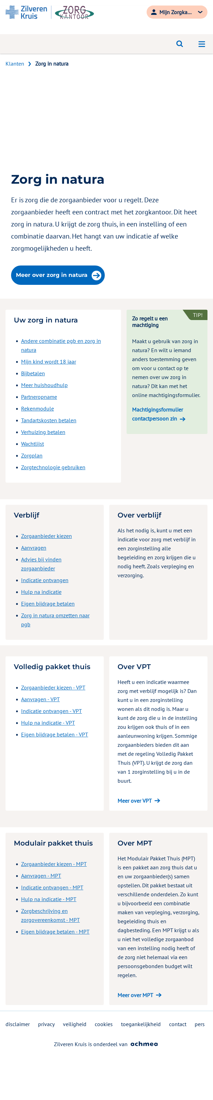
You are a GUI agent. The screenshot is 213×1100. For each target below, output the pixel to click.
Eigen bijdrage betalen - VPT (54, 734)
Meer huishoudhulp (44, 385)
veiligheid (74, 1024)
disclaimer (18, 1024)
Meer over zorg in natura (58, 275)
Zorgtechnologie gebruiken (53, 467)
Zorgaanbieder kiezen (46, 535)
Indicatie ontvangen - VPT (51, 710)
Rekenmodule (37, 408)
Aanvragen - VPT (40, 699)
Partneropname (39, 396)
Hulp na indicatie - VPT (48, 722)
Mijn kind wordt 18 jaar (48, 361)
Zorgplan (32, 455)
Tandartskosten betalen (48, 420)
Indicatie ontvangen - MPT (52, 887)
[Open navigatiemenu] (202, 44)
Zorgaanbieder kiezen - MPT (54, 863)
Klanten (15, 63)
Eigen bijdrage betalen (48, 603)
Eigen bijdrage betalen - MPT (55, 931)
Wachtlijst (32, 443)
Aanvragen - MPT (41, 875)
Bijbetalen (33, 373)
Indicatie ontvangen (44, 580)
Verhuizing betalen (43, 431)
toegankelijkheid (141, 1024)
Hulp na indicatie (41, 591)
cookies (104, 1024)
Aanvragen (33, 547)
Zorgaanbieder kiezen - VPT (53, 687)
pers (200, 1024)
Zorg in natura (51, 63)
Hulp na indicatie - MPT (48, 899)
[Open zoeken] (180, 44)
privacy (46, 1024)
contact (177, 1024)
